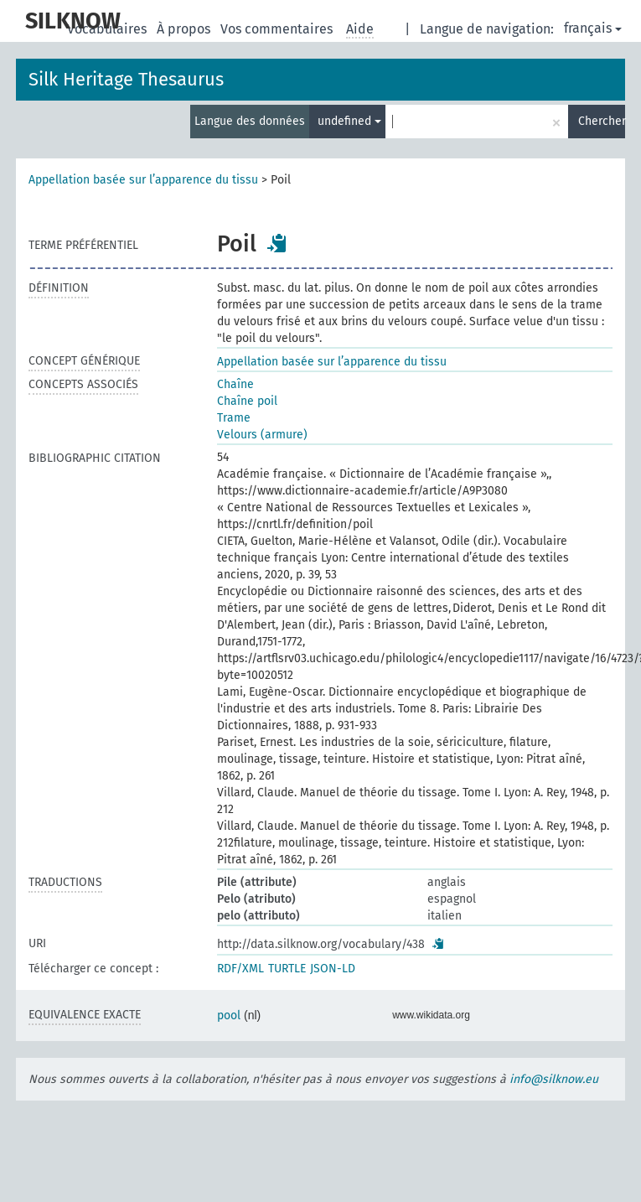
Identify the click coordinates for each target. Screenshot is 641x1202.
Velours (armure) (262, 434)
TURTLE (287, 968)
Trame (234, 418)
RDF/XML (240, 968)
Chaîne (235, 384)
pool (228, 1015)
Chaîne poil (247, 401)
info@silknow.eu (553, 1079)
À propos (185, 29)
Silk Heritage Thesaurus (126, 79)
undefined (349, 121)
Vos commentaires (278, 29)
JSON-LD (332, 968)
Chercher (601, 121)
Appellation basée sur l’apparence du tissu (143, 180)
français (593, 28)
